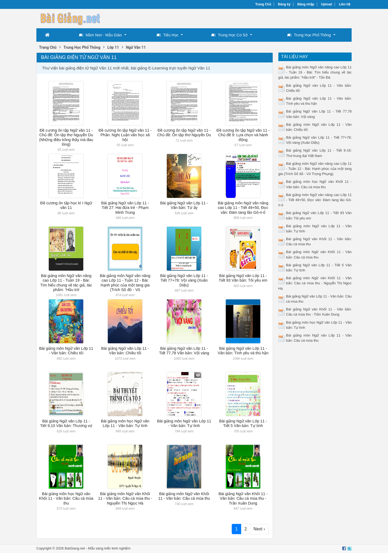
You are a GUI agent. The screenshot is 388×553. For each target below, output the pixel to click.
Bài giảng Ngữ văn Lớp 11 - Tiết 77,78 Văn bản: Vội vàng (184, 350)
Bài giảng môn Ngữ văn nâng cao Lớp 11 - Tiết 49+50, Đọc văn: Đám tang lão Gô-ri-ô (243, 208)
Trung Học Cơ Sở (229, 35)
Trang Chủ (263, 4)
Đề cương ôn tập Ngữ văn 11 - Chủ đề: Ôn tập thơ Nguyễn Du (184, 132)
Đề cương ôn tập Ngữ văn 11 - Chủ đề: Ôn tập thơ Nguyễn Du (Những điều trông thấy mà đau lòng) (66, 137)
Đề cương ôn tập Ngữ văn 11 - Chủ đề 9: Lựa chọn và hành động (243, 135)
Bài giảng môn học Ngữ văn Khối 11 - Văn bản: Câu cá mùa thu (66, 498)
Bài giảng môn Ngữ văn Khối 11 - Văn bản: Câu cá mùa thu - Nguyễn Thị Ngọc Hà (125, 498)
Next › (259, 529)
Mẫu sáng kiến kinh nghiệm (109, 548)
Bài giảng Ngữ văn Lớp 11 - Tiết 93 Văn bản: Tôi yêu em (243, 278)
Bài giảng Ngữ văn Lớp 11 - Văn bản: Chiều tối (125, 350)
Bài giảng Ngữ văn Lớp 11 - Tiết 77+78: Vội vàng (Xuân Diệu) (184, 280)
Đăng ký (284, 4)
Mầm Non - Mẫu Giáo (100, 35)
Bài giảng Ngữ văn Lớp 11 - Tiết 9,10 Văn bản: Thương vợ (66, 423)
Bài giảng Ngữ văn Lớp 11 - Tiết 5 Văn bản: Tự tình (243, 423)
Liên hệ (344, 4)
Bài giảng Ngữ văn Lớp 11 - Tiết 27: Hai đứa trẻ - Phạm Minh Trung (125, 208)
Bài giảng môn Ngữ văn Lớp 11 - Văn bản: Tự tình (184, 423)
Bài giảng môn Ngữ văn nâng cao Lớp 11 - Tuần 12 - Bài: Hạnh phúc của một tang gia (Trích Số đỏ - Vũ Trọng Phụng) (315, 169)
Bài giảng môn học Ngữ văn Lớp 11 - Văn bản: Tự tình (125, 423)
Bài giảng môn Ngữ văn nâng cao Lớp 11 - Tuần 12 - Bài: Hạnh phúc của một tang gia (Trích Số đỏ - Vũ (125, 283)
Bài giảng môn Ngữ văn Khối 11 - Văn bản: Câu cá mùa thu (184, 496)
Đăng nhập (305, 4)
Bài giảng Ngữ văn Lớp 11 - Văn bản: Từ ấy (184, 205)
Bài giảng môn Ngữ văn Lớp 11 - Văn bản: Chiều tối (66, 350)
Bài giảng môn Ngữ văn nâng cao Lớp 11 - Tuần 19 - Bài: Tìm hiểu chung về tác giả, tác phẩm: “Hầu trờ (66, 283)
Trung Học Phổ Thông (309, 35)
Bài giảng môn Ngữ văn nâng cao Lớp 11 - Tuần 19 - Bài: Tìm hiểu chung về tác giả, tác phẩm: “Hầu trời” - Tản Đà (315, 72)
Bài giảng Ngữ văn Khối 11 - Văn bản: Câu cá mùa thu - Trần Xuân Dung (243, 498)
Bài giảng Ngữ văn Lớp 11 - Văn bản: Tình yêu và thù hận (243, 350)
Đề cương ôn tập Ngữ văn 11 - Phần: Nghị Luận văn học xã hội (125, 135)
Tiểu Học (167, 35)
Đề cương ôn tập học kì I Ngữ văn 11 (66, 205)
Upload (326, 4)
